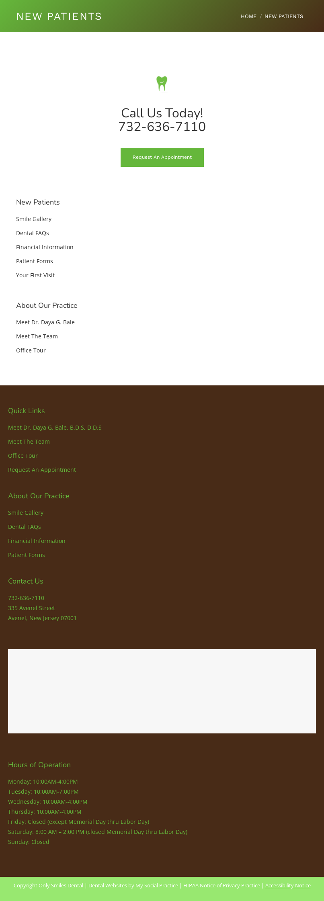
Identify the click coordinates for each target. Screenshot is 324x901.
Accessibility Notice (288, 885)
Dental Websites (107, 885)
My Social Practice (156, 885)
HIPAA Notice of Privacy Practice (221, 885)
